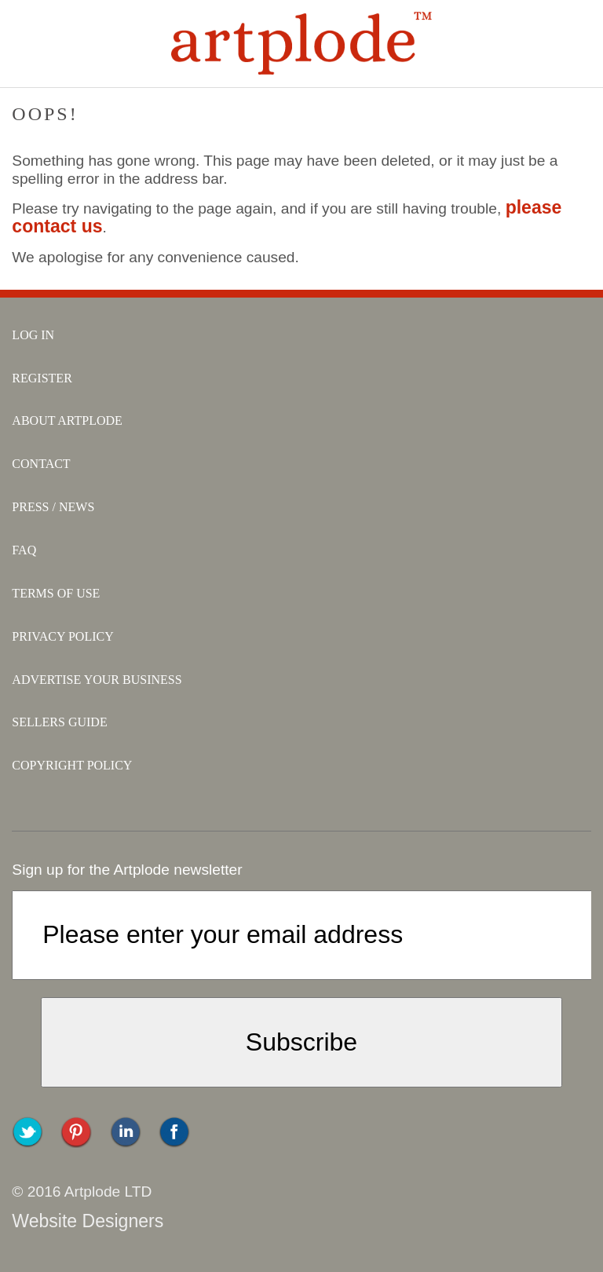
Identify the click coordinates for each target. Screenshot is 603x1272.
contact (41, 463)
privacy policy (62, 636)
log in (33, 335)
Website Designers (87, 1221)
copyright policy (72, 765)
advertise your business (96, 679)
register (41, 378)
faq (24, 550)
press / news (53, 507)
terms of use (56, 593)
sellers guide (59, 722)
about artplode (67, 420)
